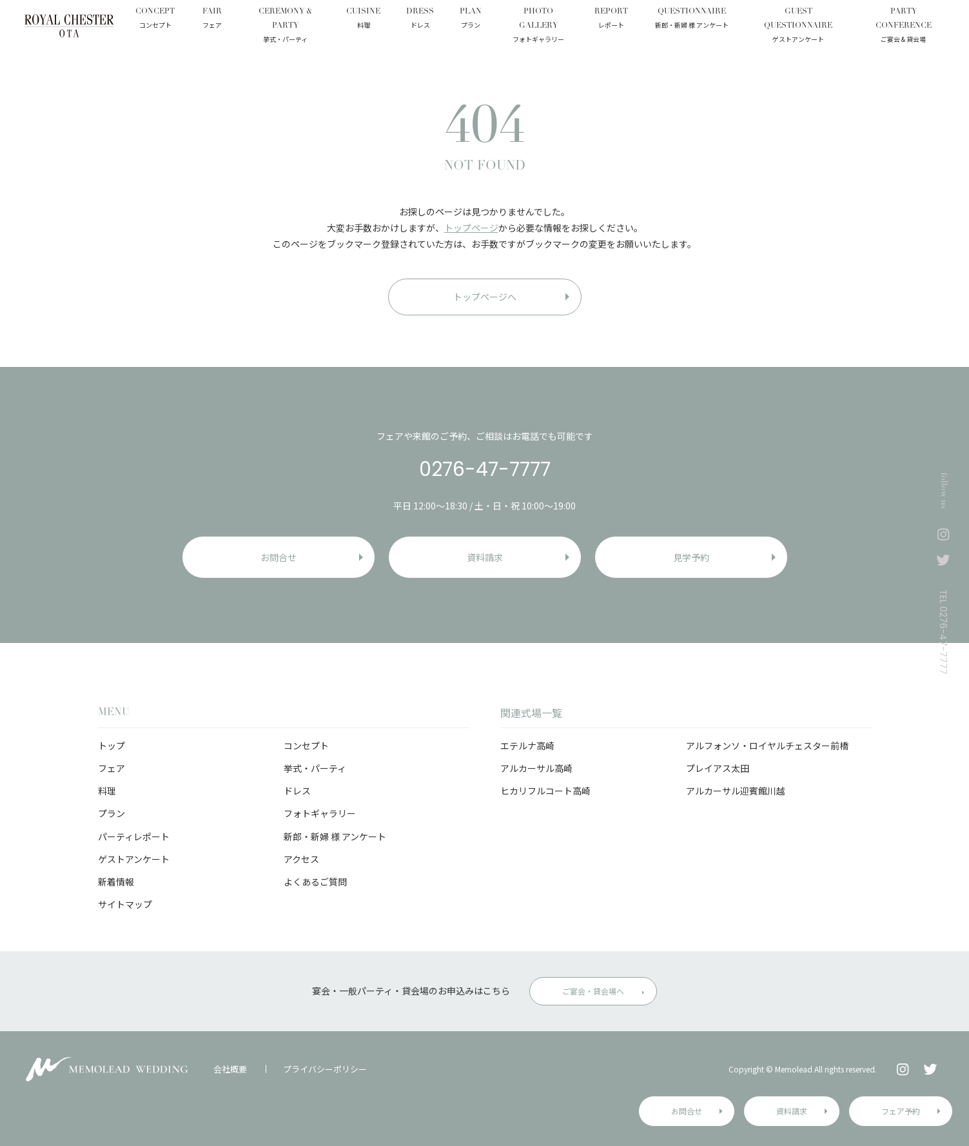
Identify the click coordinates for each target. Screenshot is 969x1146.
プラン (111, 813)
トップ (111, 745)
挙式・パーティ (315, 768)
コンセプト (306, 745)
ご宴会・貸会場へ (593, 990)
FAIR (212, 19)
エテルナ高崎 (527, 745)
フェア (111, 768)
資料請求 (791, 1110)
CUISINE (363, 19)
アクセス (301, 859)
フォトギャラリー (320, 813)
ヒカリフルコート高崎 (545, 790)
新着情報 (116, 881)
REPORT (611, 19)
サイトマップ (125, 904)
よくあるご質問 (315, 881)
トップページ (471, 227)
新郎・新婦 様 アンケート (335, 836)
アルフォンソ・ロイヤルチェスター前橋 (767, 745)
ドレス (297, 790)
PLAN (471, 19)
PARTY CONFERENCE (903, 26)
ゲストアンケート (134, 859)
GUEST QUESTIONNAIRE (798, 26)
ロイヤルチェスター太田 (69, 25)
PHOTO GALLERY (538, 26)
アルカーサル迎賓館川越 (735, 790)
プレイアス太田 (717, 768)
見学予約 (691, 557)
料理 (107, 790)
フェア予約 (900, 1110)
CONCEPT (155, 19)
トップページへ (484, 296)
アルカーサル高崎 (536, 768)
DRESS (420, 19)
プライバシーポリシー (325, 1069)
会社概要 (230, 1069)
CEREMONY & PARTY (285, 26)
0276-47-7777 (485, 469)
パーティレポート (134, 836)
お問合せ (686, 1110)
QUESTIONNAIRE (692, 19)
